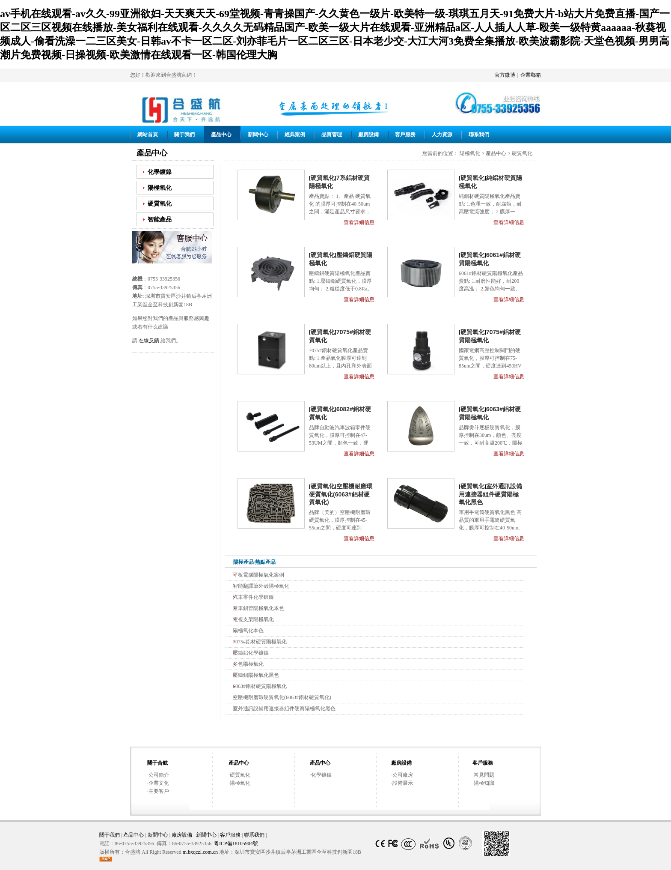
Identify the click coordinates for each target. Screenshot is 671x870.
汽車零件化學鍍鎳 (253, 597)
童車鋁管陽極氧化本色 (258, 608)
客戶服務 (405, 135)
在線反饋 (149, 341)
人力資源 (442, 135)
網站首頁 (147, 135)
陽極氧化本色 (248, 631)
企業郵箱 (530, 75)
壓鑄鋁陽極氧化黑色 (256, 675)
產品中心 (221, 135)
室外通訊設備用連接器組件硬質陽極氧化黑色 (490, 494)
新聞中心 (258, 135)
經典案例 (295, 135)
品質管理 (331, 135)
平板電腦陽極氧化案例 (258, 575)
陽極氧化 (160, 187)
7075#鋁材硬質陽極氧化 (260, 642)
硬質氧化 (160, 203)
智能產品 (160, 219)
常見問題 (484, 775)
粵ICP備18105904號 (236, 843)
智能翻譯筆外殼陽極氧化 (261, 586)
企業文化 (158, 783)
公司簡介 (158, 775)
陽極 (238, 562)
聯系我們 (479, 135)
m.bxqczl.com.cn (200, 852)
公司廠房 (402, 775)
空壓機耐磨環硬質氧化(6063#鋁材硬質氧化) (340, 494)
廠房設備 (368, 135)
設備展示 (402, 783)
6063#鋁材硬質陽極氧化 (260, 686)
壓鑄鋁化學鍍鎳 (251, 653)
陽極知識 (484, 783)
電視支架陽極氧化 (253, 619)
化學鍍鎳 (160, 171)
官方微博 (505, 75)
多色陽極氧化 (248, 664)
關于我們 (184, 135)
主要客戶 (158, 791)
